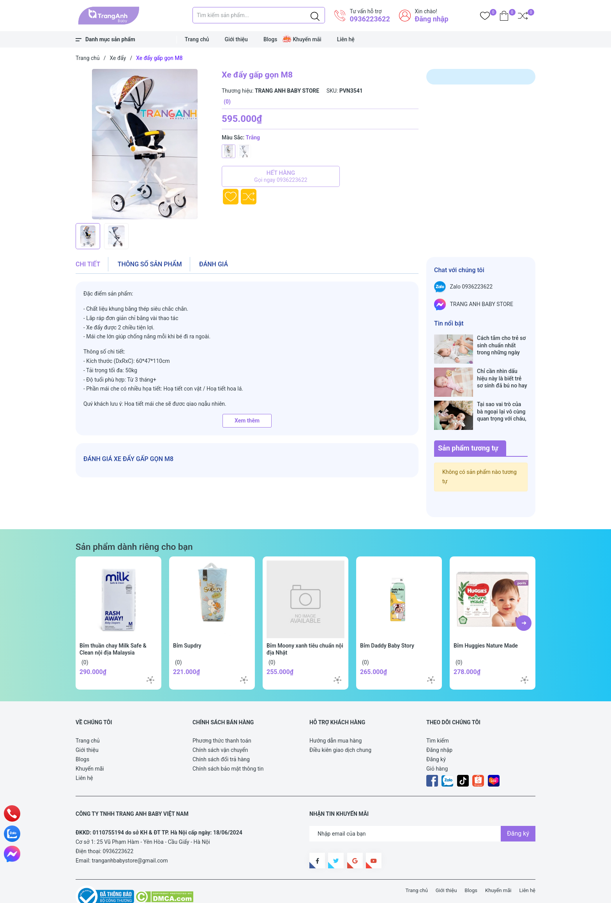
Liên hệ (346, 39)
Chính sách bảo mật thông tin (228, 744)
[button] (524, 598)
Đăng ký (436, 735)
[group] (145, 144)
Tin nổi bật (449, 323)
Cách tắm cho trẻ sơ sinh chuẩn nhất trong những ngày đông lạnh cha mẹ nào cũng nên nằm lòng (501, 345)
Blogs (270, 39)
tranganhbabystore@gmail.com (130, 836)
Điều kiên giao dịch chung (340, 725)
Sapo (220, 887)
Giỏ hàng (437, 744)
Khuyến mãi (307, 39)
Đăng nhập (431, 19)
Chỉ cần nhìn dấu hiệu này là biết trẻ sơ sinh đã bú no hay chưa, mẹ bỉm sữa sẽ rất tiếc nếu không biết (502, 370)
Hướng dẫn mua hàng (335, 716)
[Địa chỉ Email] (422, 809)
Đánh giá (213, 264)
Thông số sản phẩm (150, 264)
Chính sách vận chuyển (220, 725)
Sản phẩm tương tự (468, 423)
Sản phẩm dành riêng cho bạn (134, 522)
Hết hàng (281, 176)
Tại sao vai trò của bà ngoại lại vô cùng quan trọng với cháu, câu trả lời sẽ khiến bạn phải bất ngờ (501, 395)
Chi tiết (88, 264)
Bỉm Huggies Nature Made (486, 621)
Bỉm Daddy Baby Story (387, 621)
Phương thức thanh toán (221, 716)
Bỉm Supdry (187, 621)
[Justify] (315, 15)
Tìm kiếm (437, 716)
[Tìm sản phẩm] (259, 15)
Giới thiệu (236, 39)
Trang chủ (197, 39)
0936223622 (370, 19)
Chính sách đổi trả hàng (221, 735)
